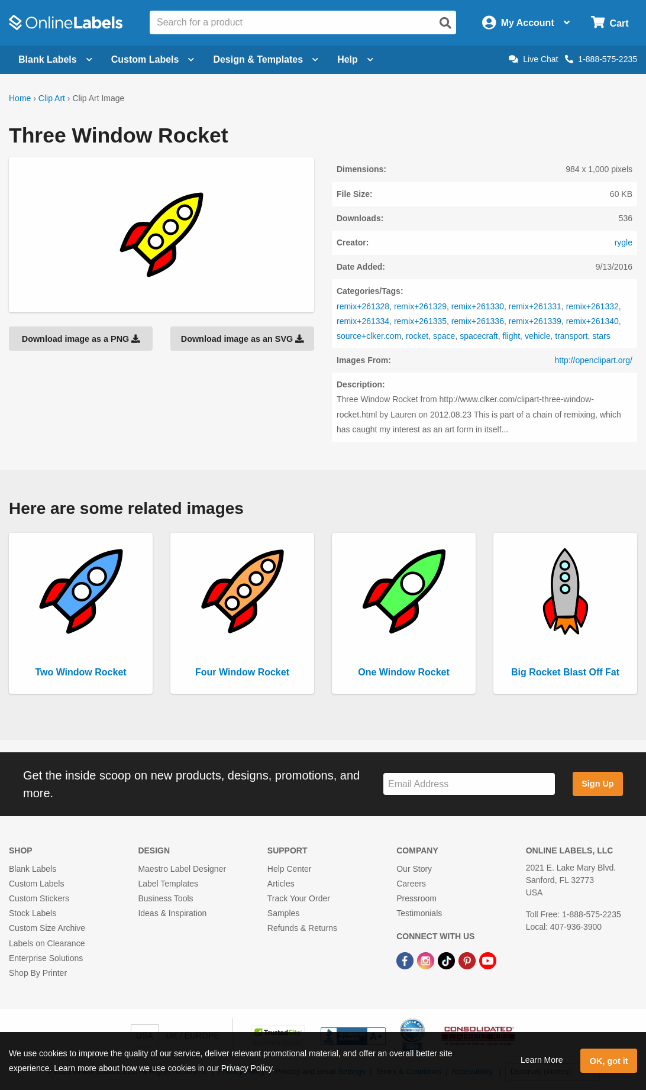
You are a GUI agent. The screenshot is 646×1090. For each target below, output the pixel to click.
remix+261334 (363, 321)
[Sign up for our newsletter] (469, 784)
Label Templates (168, 883)
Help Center (289, 869)
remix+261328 (363, 306)
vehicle (538, 336)
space (444, 336)
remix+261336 (477, 321)
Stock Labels (32, 913)
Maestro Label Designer (182, 869)
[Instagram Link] (427, 960)
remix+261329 (420, 306)
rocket (417, 336)
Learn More (542, 1060)
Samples (283, 913)
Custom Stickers (39, 898)
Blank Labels (32, 869)
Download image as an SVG (242, 339)
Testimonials (419, 913)
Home (20, 98)
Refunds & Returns (302, 928)
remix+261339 (535, 321)
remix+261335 (420, 321)
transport (571, 336)
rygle (623, 242)
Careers (411, 883)
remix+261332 (592, 306)
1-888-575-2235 (601, 59)
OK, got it (609, 1061)
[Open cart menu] (609, 22)
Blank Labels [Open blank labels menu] (55, 59)
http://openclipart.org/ (593, 360)
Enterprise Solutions (46, 958)
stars (601, 336)
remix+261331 (535, 306)
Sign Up (597, 783)
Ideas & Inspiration (172, 913)
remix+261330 (477, 306)
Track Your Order (298, 898)
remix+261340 (592, 321)
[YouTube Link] (487, 960)
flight (512, 336)
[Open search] (445, 23)
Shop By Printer (38, 973)
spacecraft (479, 336)
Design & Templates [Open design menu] (265, 59)
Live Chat (533, 59)
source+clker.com (369, 336)
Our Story (414, 869)
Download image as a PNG (81, 339)
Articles (281, 883)
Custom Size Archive (47, 928)
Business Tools (165, 898)
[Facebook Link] (406, 960)
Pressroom (416, 898)
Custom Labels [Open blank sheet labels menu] (153, 59)
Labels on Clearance (47, 943)
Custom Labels (36, 883)
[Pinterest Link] (468, 960)
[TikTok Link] (447, 960)
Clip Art (51, 98)
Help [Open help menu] (355, 59)
